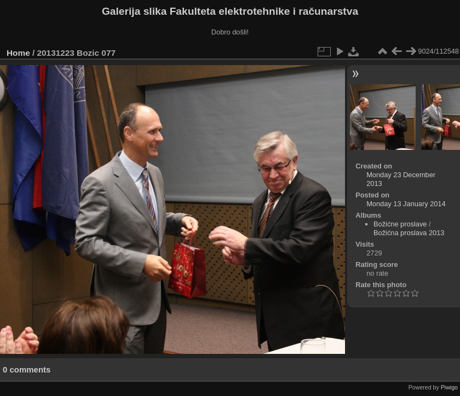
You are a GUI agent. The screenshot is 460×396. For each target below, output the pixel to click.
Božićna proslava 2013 (408, 233)
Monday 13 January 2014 (405, 204)
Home (18, 52)
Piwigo (449, 387)
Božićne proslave (400, 224)
